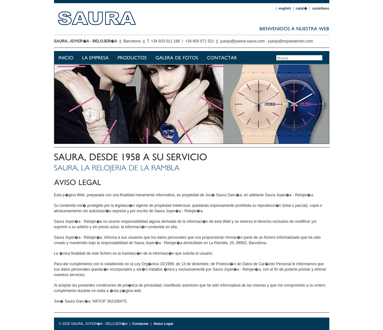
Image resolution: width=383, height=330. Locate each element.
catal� (301, 8)
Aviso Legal (163, 324)
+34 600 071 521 (199, 41)
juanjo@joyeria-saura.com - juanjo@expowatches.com (266, 41)
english (285, 8)
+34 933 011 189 (165, 41)
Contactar (140, 324)
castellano (320, 8)
